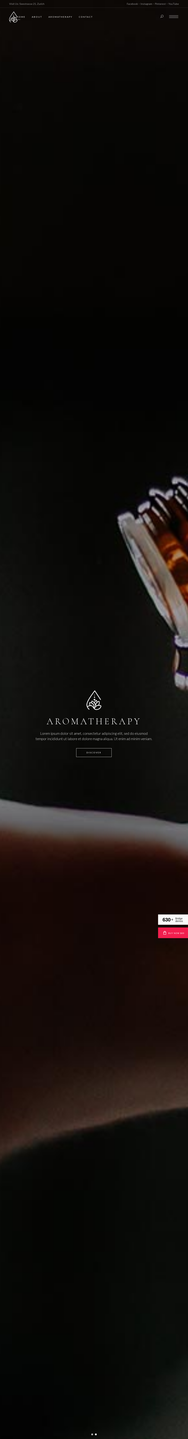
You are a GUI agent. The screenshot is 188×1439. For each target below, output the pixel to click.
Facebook (132, 3)
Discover (93, 753)
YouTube (173, 3)
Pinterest (160, 3)
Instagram (146, 3)
